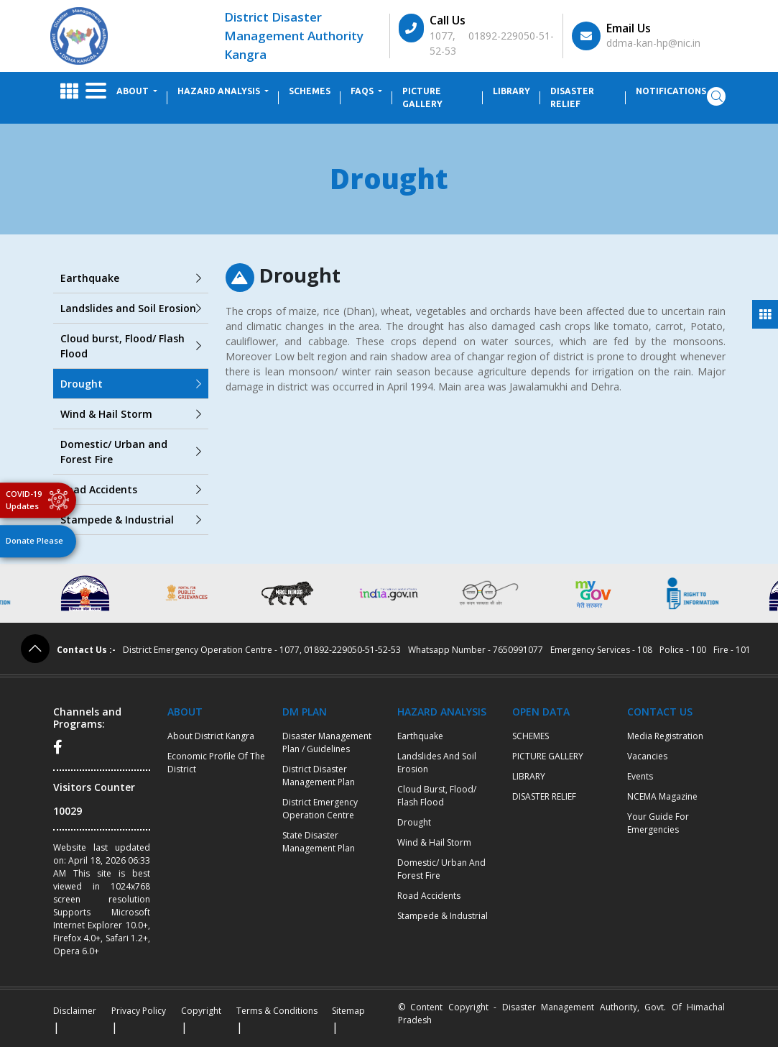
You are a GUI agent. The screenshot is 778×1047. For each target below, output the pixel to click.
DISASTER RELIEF (572, 97)
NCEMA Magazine (662, 796)
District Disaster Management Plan (318, 775)
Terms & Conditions (277, 1011)
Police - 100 (682, 650)
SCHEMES (309, 91)
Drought (130, 383)
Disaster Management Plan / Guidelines (326, 742)
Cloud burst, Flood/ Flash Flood (130, 346)
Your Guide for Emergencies (658, 823)
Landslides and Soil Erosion (130, 308)
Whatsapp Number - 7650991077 (475, 650)
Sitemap (348, 1011)
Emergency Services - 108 (601, 650)
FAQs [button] (363, 91)
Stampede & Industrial (130, 519)
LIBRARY (511, 91)
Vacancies (647, 756)
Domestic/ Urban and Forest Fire (130, 451)
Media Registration (665, 736)
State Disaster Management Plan (318, 841)
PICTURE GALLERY (422, 97)
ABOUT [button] (133, 91)
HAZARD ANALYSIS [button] (219, 91)
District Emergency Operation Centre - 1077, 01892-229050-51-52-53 (262, 650)
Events (640, 776)
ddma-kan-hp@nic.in (653, 43)
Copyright (201, 1011)
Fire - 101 (732, 650)
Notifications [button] (672, 91)
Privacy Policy (138, 1011)
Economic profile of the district (216, 762)
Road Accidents (130, 489)
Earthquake (130, 278)
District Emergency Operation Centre (320, 808)
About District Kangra (210, 736)
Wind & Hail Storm (130, 414)
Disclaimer (74, 1011)
